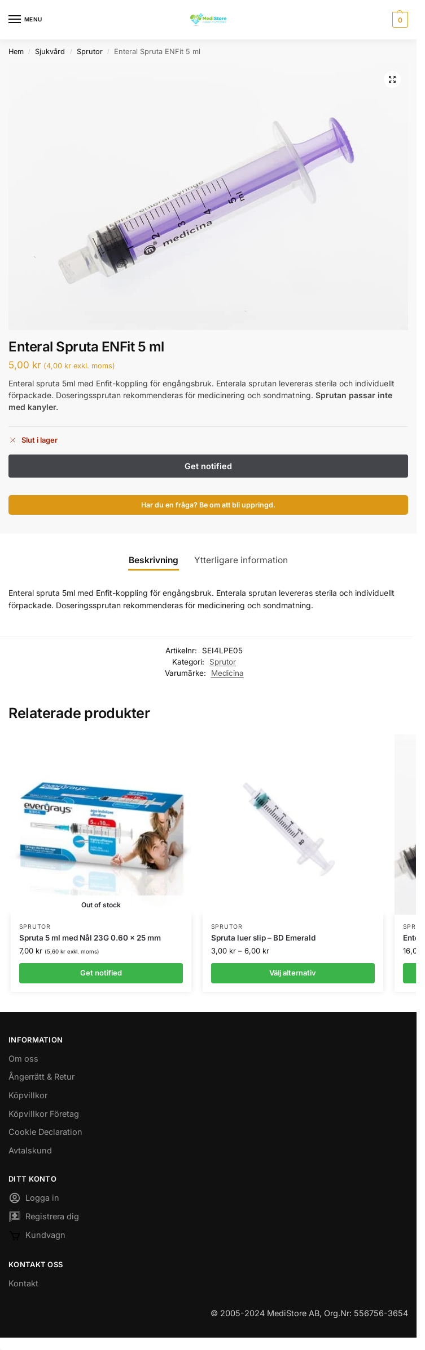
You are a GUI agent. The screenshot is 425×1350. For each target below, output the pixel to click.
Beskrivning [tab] (153, 560)
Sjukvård (50, 51)
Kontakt (23, 1283)
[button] (398, 20)
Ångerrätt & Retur (41, 1076)
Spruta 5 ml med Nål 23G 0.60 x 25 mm (90, 937)
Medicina (227, 673)
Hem (16, 51)
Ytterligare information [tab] (241, 560)
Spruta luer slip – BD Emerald (263, 937)
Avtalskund (30, 1150)
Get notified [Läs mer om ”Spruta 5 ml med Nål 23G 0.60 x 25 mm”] (101, 972)
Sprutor (90, 51)
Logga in (33, 1200)
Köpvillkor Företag (43, 1114)
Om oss (23, 1058)
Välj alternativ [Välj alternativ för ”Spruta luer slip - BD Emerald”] (292, 972)
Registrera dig (43, 1218)
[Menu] (25, 19)
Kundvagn (36, 1237)
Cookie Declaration (45, 1132)
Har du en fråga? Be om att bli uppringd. (208, 505)
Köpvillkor (27, 1095)
